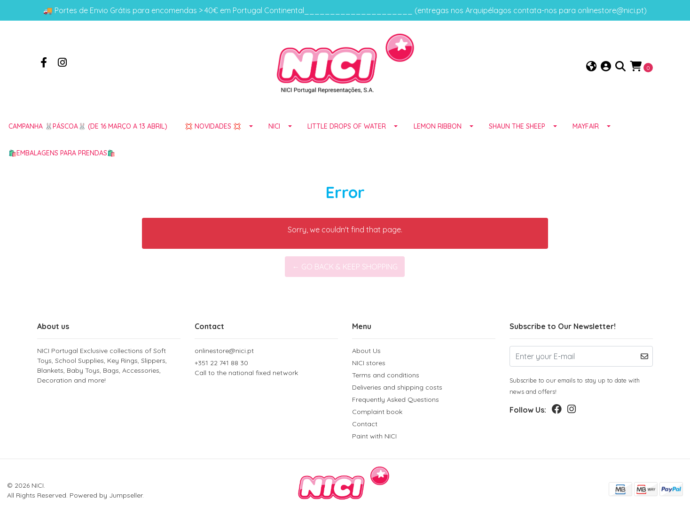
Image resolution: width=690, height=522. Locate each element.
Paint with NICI (374, 436)
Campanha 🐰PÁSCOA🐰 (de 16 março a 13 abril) (87, 126)
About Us (366, 350)
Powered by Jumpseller (106, 495)
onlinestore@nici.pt (224, 350)
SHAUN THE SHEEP (517, 126)
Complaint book (377, 411)
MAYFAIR (585, 126)
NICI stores (368, 363)
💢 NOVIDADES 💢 (213, 126)
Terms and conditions (385, 375)
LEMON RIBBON (438, 126)
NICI (274, 126)
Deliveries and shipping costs (397, 387)
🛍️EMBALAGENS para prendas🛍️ (61, 153)
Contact (364, 424)
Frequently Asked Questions (395, 399)
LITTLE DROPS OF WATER (346, 126)
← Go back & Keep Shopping (345, 266)
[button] (591, 67)
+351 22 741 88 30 (266, 368)
